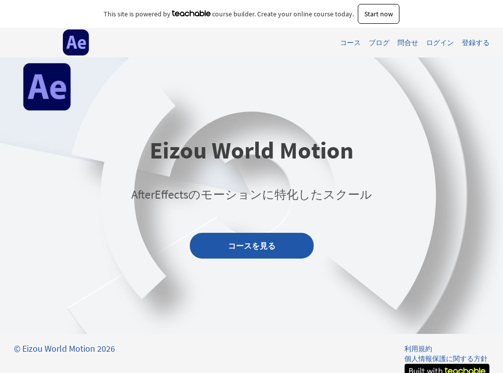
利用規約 (418, 348)
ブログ (379, 42)
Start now (378, 13)
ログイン (440, 42)
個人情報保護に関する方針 (446, 358)
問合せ (407, 42)
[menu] (411, 43)
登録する (476, 42)
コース (350, 42)
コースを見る (252, 246)
